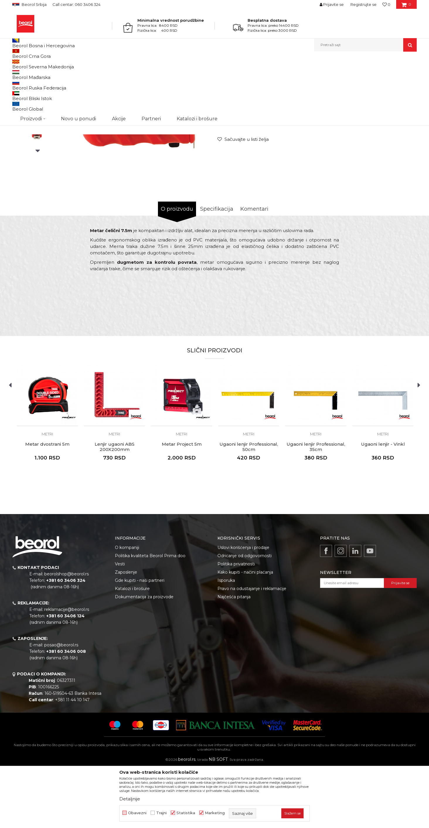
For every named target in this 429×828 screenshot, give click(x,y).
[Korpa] (406, 6)
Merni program (60, 64)
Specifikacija (216, 269)
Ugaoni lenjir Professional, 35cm (316, 507)
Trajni (161, 813)
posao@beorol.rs (61, 705)
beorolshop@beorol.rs (66, 634)
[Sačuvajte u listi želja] (243, 200)
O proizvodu (177, 269)
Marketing (215, 813)
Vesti (120, 624)
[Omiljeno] (386, 4)
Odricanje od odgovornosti (244, 616)
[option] (37, 109)
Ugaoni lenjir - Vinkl (383, 504)
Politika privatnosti (236, 624)
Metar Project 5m (182, 504)
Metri (135, 64)
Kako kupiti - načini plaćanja (245, 632)
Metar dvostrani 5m (47, 504)
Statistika (185, 813)
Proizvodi (35, 64)
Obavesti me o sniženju (394, 163)
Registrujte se (363, 4)
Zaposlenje (126, 632)
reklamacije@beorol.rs (66, 669)
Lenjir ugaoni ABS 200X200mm (115, 507)
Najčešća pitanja (234, 657)
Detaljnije (129, 799)
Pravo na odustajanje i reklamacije (251, 649)
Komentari (254, 269)
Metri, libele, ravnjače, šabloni (102, 64)
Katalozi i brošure (132, 649)
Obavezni (137, 813)
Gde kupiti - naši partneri (139, 640)
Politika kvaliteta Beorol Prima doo (150, 616)
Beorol (17, 64)
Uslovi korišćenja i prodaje (243, 608)
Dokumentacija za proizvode (144, 657)
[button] (365, 44)
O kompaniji (127, 608)
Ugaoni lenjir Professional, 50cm (248, 507)
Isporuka (226, 640)
